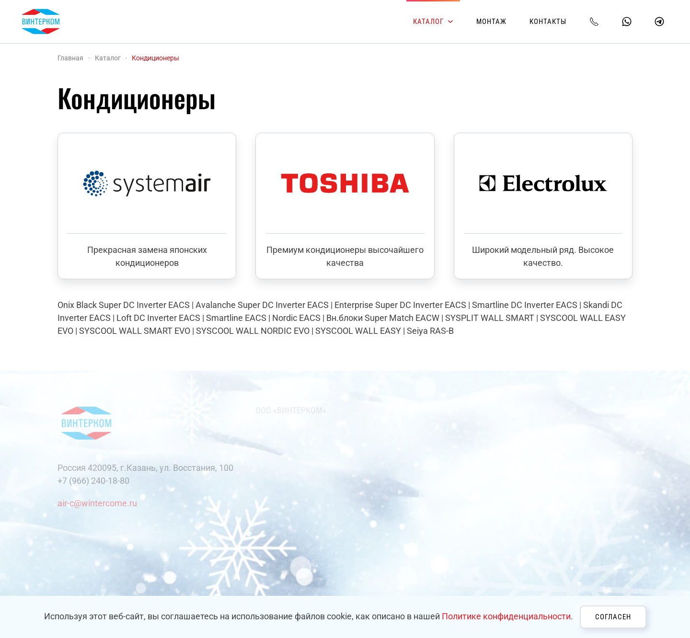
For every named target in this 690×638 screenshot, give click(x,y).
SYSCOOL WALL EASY (358, 331)
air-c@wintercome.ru (97, 503)
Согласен (613, 617)
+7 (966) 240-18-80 (93, 481)
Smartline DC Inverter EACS (524, 305)
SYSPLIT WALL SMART (489, 318)
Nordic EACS (296, 318)
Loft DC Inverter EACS (158, 318)
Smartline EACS (236, 318)
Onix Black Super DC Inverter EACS (124, 305)
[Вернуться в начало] (40, 21)
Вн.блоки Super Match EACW (382, 318)
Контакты (547, 21)
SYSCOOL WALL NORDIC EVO (253, 331)
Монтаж (491, 21)
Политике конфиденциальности (506, 616)
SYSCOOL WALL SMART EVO (134, 331)
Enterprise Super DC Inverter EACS (400, 305)
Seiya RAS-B (430, 331)
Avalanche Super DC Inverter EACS (262, 305)
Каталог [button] (433, 21)
